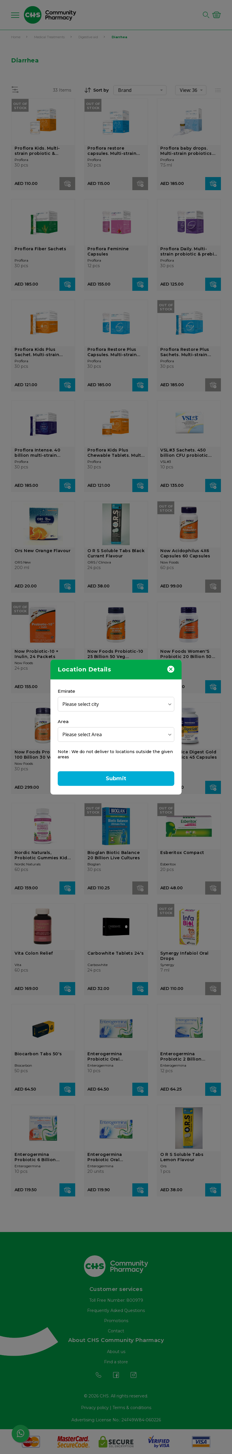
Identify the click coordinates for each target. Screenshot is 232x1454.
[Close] (170, 668)
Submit (116, 778)
